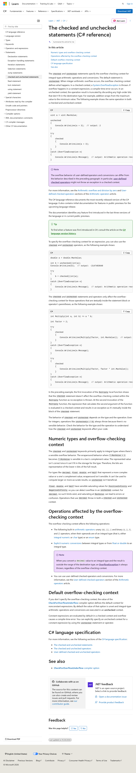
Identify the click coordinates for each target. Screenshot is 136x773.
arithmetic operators (85, 529)
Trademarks (115, 760)
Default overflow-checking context (65, 59)
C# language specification (62, 63)
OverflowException (108, 564)
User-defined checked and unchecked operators (77, 651)
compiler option (76, 667)
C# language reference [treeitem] (15, 32)
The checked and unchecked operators (72, 648)
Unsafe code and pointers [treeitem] (16, 105)
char (75, 537)
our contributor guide (64, 702)
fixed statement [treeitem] (14, 81)
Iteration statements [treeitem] (16, 64)
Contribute (49, 760)
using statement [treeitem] (15, 89)
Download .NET (124, 11)
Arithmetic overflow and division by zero (97, 190)
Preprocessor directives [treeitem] (15, 109)
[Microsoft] (5, 4)
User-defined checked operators (89, 579)
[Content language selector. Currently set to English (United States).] (16, 754)
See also (54, 67)
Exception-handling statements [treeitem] (21, 60)
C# (64, 20)
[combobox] (22, 26)
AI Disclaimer (8, 760)
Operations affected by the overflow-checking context (74, 56)
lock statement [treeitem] (14, 85)
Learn (51, 20)
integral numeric (62, 537)
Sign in (130, 3)
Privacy (61, 760)
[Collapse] (38, 20)
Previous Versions (25, 760)
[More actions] (130, 21)
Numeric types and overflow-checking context (70, 52)
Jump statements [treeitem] (15, 72)
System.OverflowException (106, 85)
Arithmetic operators (99, 193)
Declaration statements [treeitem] (18, 56)
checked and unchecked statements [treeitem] (23, 77)
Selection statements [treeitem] (17, 68)
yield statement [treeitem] (14, 93)
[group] (91, 137)
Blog (38, 760)
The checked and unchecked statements (73, 644)
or (119, 543)
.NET (58, 20)
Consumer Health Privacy (80, 760)
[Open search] (123, 3)
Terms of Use (101, 760)
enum (91, 537)
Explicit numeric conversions (68, 543)
